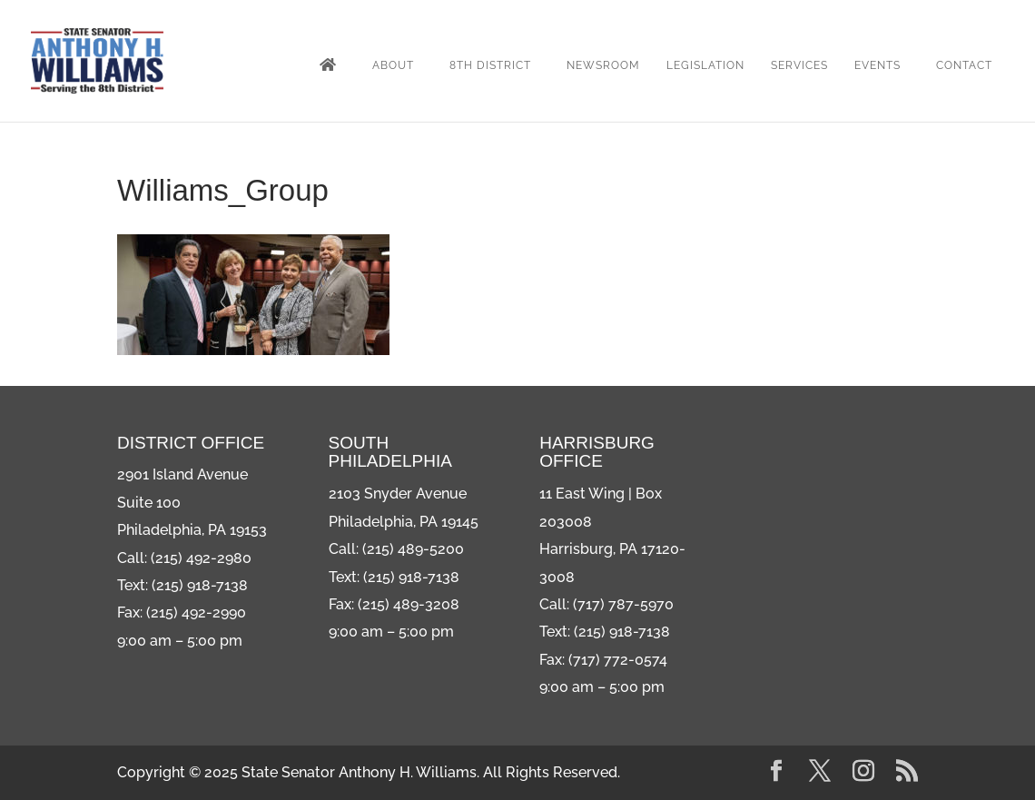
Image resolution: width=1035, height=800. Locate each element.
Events (877, 65)
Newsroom (603, 65)
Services (799, 65)
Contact (964, 65)
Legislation (705, 65)
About (393, 65)
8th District (490, 65)
